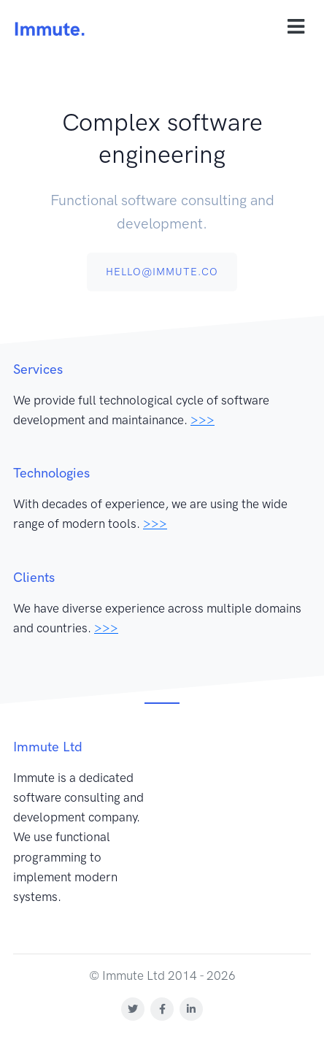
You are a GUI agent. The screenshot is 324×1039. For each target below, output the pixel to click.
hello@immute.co (162, 272)
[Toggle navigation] (296, 26)
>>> (202, 420)
